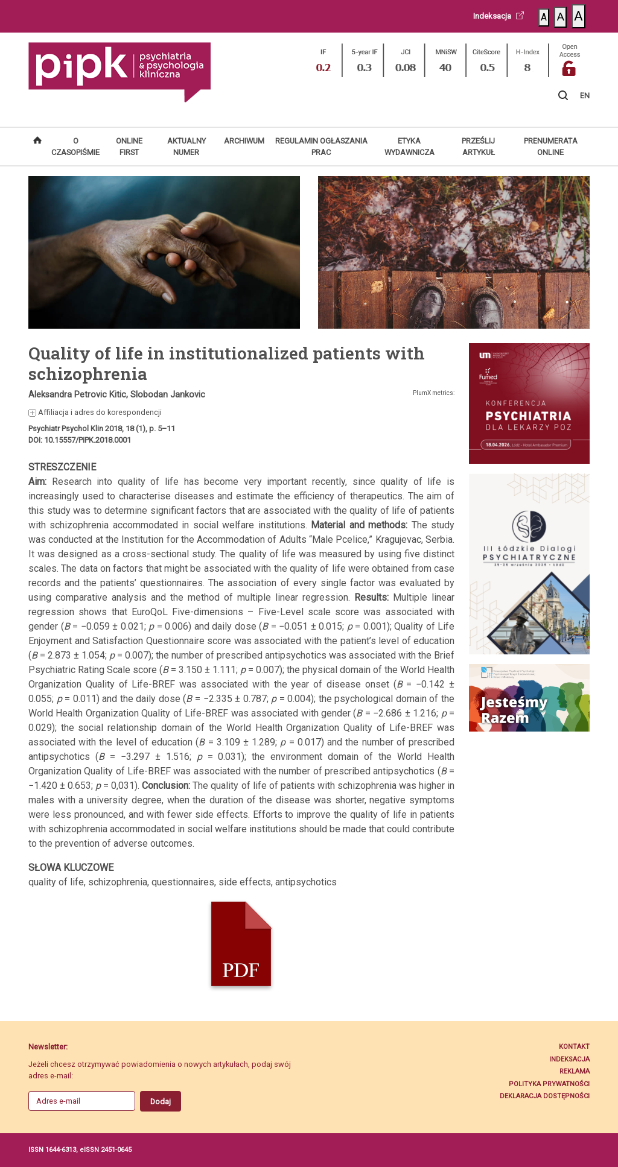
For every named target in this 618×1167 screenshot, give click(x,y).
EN (585, 95)
